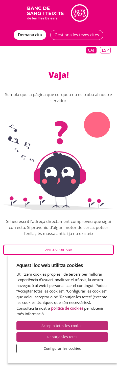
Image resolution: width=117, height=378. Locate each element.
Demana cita (30, 35)
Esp (105, 50)
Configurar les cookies (62, 348)
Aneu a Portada (58, 249)
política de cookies (67, 308)
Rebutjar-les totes (62, 336)
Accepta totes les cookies (62, 325)
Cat (91, 50)
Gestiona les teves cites (77, 35)
